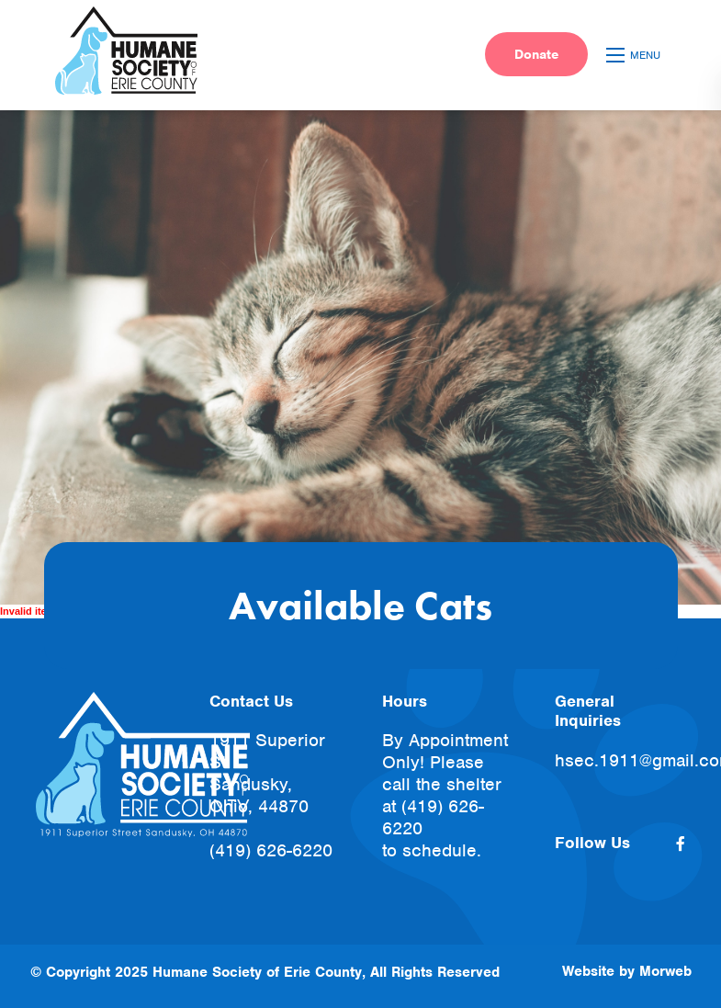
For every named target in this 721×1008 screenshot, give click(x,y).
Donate (536, 54)
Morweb (665, 971)
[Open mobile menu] (636, 55)
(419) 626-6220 (270, 850)
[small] (680, 844)
